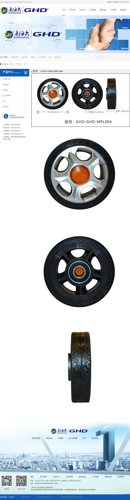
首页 (64, 10)
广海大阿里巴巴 (25, 497)
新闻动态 (123, 10)
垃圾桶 (32, 57)
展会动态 (103, 10)
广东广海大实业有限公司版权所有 (41, 487)
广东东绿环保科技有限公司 (46, 497)
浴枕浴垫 (24, 57)
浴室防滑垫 (14, 57)
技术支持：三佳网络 (95, 497)
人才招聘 (113, 10)
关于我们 (72, 10)
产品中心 (82, 10)
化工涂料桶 (42, 57)
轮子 (50, 57)
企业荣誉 (93, 10)
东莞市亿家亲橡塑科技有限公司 (71, 497)
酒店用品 (57, 57)
